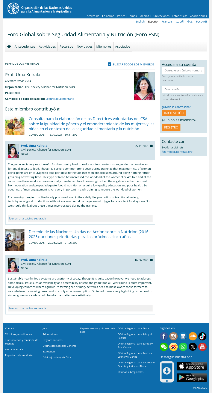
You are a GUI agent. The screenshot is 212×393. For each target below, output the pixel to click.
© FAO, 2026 (200, 387)
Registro (171, 127)
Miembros (104, 46)
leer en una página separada (27, 218)
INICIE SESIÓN (174, 113)
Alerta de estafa (14, 349)
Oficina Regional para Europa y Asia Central (135, 345)
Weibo (173, 347)
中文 (190, 21)
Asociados (122, 46)
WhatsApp (183, 347)
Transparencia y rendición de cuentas (21, 341)
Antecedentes (25, 46)
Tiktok (202, 336)
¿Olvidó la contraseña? (176, 107)
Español (153, 21)
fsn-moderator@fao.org (177, 152)
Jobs (45, 328)
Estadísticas (179, 16)
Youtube (202, 347)
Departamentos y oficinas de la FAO (97, 330)
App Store (192, 366)
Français (167, 21)
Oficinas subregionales (131, 371)
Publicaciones (161, 16)
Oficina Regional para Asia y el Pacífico (135, 336)
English (140, 21)
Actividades (47, 46)
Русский (201, 21)
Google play (192, 377)
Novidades (85, 46)
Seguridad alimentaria (59, 99)
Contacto (10, 328)
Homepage (9, 46)
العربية (180, 21)
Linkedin (183, 336)
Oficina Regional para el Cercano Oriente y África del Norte (136, 364)
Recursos (66, 46)
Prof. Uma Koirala (34, 146)
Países (121, 16)
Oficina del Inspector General (59, 345)
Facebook (164, 336)
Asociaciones (198, 16)
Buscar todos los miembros (133, 64)
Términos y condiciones (18, 334)
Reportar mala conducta (19, 355)
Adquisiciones (50, 334)
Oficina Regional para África (133, 328)
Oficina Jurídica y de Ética (57, 357)
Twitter (193, 347)
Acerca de (93, 16)
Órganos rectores (52, 340)
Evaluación (49, 351)
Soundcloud (193, 336)
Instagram (173, 336)
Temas (132, 16)
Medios (144, 16)
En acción (108, 16)
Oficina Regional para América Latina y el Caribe (135, 354)
